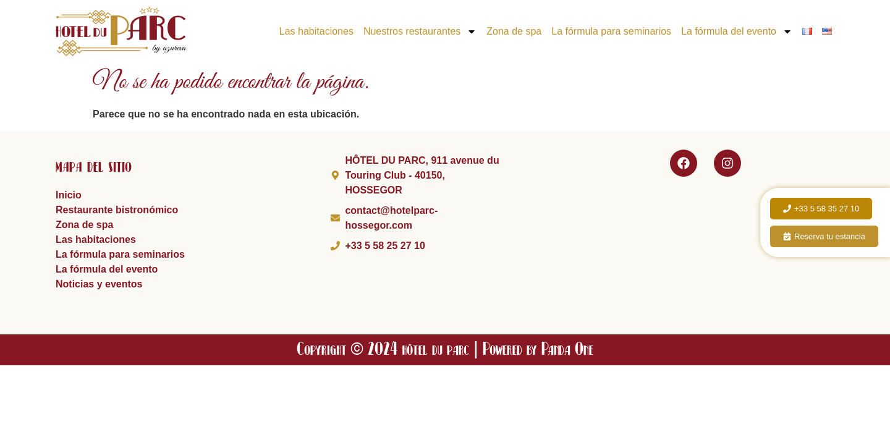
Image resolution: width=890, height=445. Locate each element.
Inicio (69, 195)
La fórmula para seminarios (611, 31)
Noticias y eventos (99, 284)
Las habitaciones (316, 31)
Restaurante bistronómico (117, 210)
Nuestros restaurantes (420, 31)
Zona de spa (513, 31)
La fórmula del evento (736, 31)
